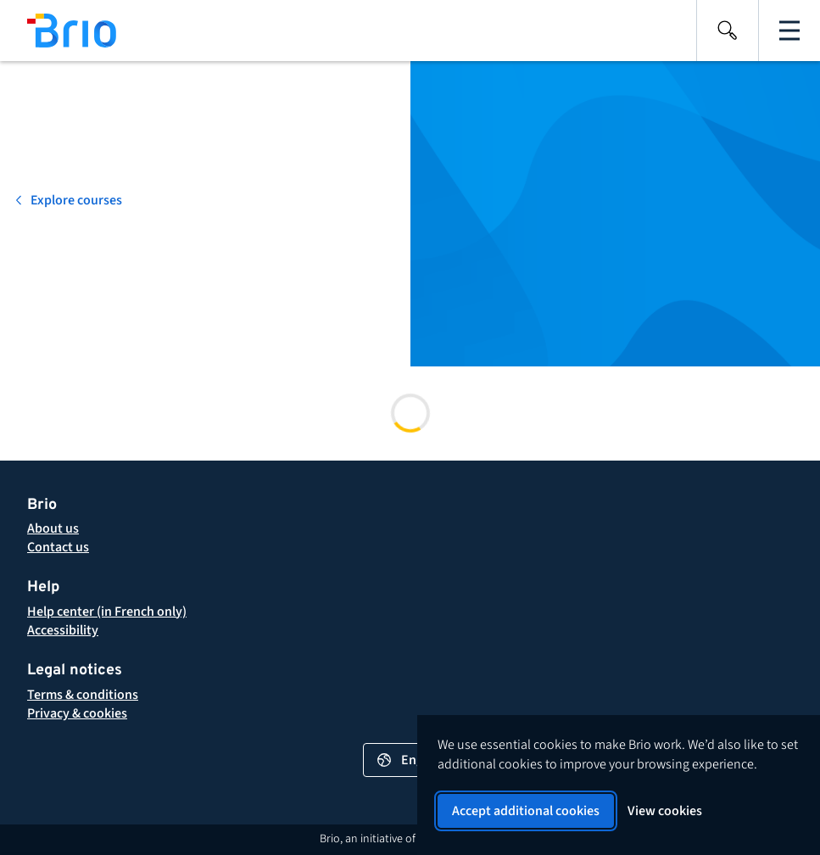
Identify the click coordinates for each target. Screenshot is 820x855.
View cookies (665, 811)
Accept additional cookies (526, 811)
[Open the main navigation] (789, 30)
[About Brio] (53, 528)
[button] (82, 694)
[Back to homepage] (58, 31)
